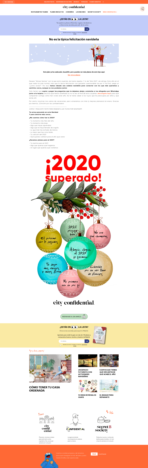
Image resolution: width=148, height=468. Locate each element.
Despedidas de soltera (64, 1)
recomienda (8, 2)
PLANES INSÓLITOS (57, 12)
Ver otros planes (74, 75)
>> (103, 1)
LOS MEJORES (81, 12)
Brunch (76, 1)
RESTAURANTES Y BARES (39, 12)
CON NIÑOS (70, 12)
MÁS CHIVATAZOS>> (110, 12)
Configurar (102, 454)
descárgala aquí (104, 93)
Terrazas (84, 1)
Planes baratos (95, 1)
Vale (94, 454)
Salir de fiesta (49, 1)
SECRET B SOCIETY (94, 12)
